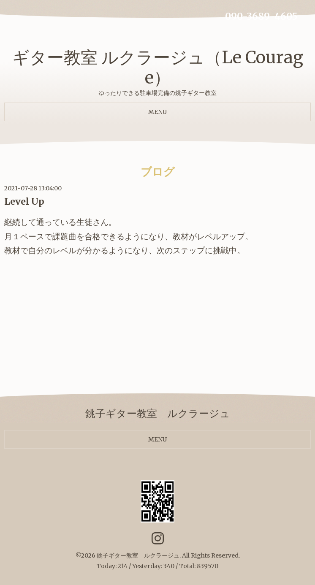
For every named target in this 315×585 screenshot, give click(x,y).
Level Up (24, 201)
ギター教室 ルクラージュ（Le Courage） (157, 67)
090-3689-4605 (261, 16)
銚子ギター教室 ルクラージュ (138, 555)
